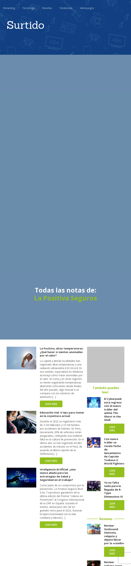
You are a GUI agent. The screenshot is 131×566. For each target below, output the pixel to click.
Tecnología (28, 8)
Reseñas (47, 8)
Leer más (51, 404)
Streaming (9, 8)
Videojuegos (87, 8)
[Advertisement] (105, 365)
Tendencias (65, 8)
